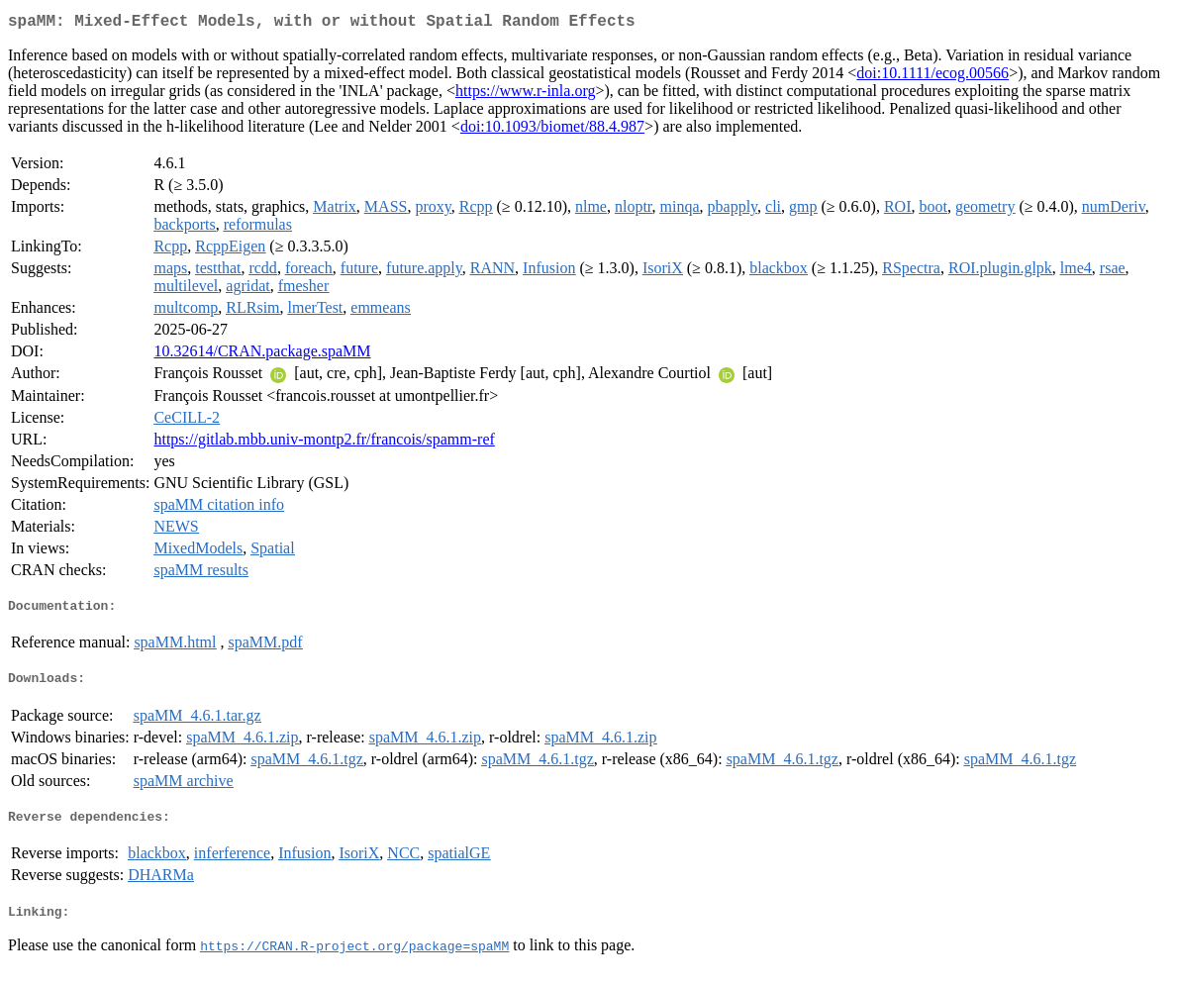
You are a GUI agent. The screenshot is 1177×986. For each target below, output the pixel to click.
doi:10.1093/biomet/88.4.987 (552, 130)
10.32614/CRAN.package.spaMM (261, 354)
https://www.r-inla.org (525, 94)
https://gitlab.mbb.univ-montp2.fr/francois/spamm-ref (323, 443)
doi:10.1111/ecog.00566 (932, 76)
